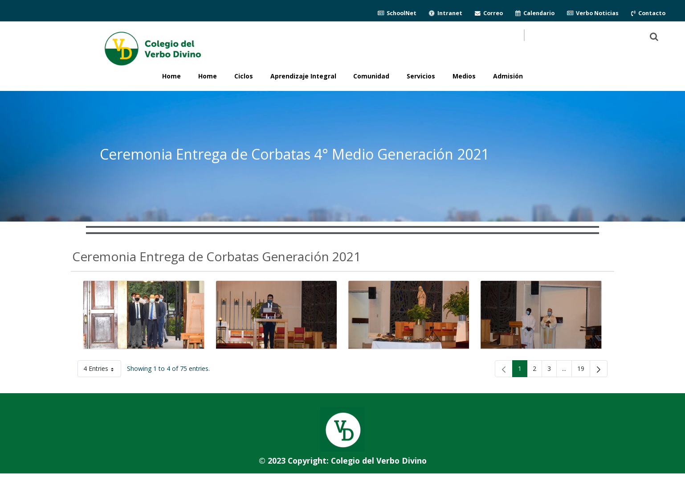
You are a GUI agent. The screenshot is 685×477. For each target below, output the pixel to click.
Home (207, 76)
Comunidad (371, 76)
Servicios (421, 76)
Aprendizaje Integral (303, 76)
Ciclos (243, 76)
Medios (464, 76)
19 (583, 370)
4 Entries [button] (102, 370)
